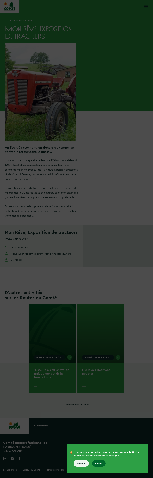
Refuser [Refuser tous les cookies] (98, 463)
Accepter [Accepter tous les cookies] (81, 463)
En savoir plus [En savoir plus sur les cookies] (112, 456)
